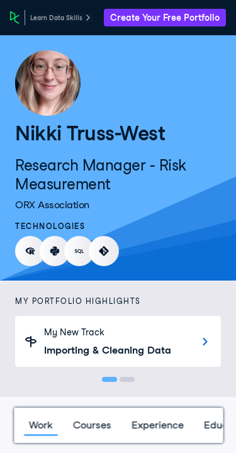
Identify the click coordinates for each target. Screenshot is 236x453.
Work (40, 425)
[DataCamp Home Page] (15, 17)
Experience (157, 425)
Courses (91, 425)
